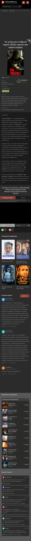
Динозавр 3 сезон (9, 493)
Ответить (4, 326)
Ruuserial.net (5, 10)
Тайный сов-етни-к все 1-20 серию (14, 524)
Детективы (12, 10)
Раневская (7, 483)
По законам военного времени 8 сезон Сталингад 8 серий (15, 514)
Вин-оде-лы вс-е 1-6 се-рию (12, 534)
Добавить (25, 296)
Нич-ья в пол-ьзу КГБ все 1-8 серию (14, 503)
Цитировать (12, 326)
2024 (3, 77)
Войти (23, 2)
